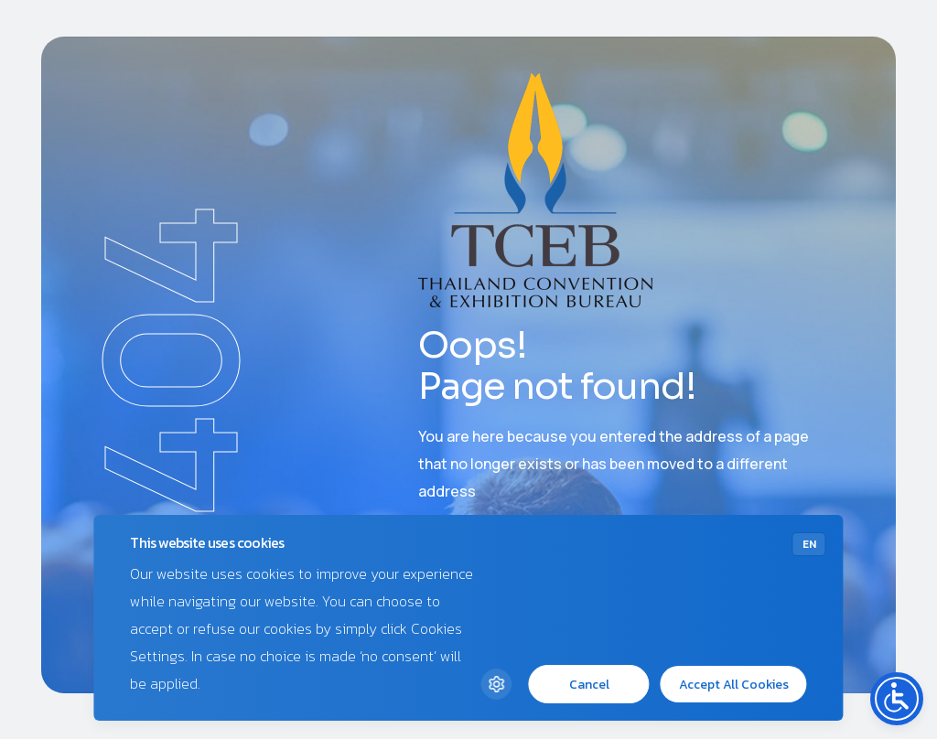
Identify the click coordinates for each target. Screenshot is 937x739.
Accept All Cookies (734, 684)
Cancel (589, 684)
